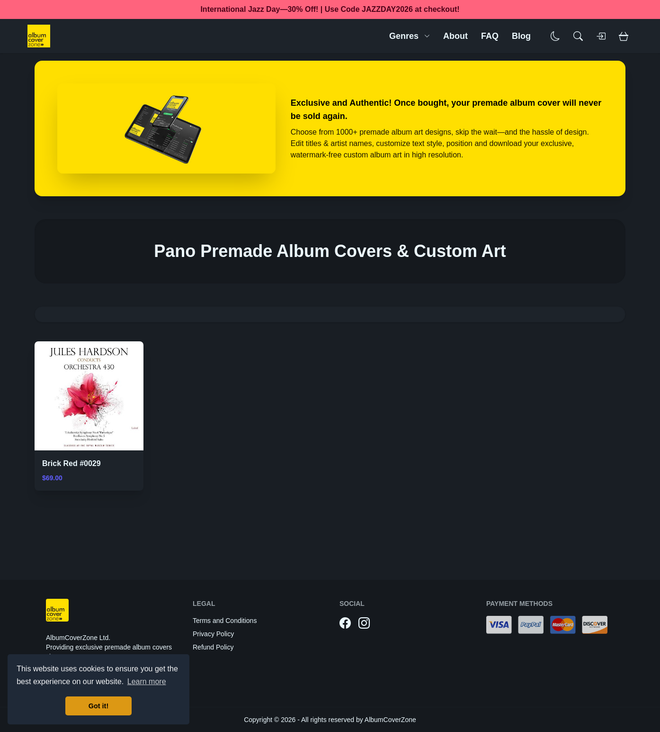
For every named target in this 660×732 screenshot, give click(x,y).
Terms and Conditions (225, 620)
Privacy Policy (213, 634)
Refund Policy (213, 647)
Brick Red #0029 (71, 463)
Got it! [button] (98, 706)
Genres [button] (409, 36)
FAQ (490, 36)
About (455, 36)
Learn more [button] (146, 681)
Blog (521, 36)
